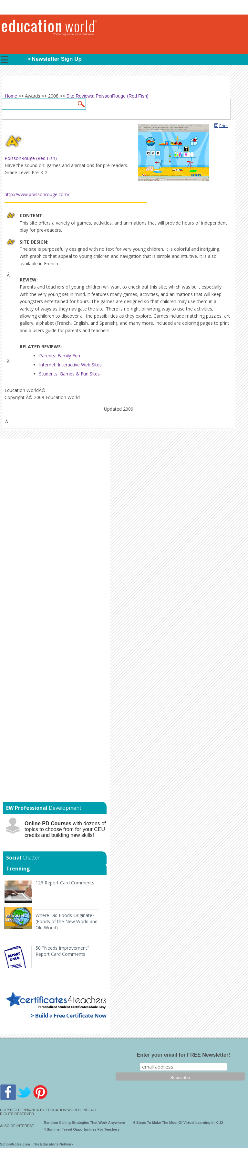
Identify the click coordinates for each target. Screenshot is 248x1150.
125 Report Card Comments (65, 883)
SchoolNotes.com (15, 1144)
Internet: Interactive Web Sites (70, 365)
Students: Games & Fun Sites (69, 374)
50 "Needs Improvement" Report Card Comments (62, 951)
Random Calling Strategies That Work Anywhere (84, 1122)
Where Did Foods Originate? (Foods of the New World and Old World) (67, 921)
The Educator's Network (53, 1144)
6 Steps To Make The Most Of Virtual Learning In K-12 (178, 1122)
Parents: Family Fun (59, 356)
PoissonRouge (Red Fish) (31, 158)
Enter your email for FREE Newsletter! (183, 1055)
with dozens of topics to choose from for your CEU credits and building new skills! (65, 829)
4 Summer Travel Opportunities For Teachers (82, 1129)
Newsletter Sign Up (57, 59)
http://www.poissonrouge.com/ (37, 194)
